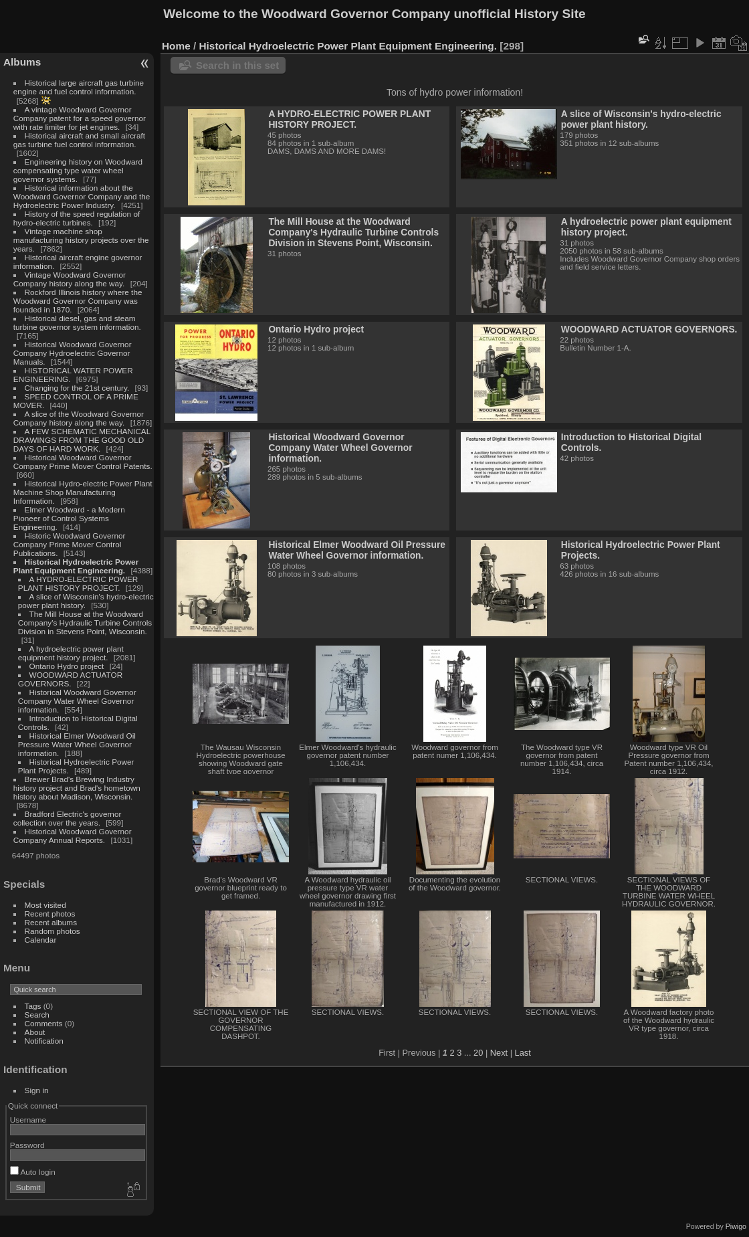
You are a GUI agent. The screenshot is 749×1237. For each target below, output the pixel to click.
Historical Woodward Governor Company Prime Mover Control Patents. (82, 461)
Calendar (41, 939)
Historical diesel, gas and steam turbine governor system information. (77, 322)
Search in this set (237, 65)
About (35, 1032)
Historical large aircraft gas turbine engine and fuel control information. (78, 87)
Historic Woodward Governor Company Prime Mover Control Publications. (69, 544)
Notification (44, 1040)
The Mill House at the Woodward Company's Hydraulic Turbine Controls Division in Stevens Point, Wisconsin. (85, 622)
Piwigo (736, 1226)
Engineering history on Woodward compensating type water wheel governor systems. (77, 170)
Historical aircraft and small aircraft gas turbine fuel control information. (79, 140)
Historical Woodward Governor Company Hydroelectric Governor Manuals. (72, 353)
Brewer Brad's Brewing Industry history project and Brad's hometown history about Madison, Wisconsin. (76, 788)
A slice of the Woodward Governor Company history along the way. (78, 418)
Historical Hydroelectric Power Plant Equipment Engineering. (75, 566)
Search (37, 1014)
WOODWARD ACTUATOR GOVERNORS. (70, 679)
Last (523, 1053)
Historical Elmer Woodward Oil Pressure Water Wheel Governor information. (77, 744)
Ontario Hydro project (66, 666)
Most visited (45, 904)
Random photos (52, 931)
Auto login (33, 1171)
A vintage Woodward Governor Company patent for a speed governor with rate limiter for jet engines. (79, 118)
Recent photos (50, 913)
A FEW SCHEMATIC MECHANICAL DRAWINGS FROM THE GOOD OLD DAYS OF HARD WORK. (81, 440)
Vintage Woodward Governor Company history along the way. (69, 279)
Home (176, 46)
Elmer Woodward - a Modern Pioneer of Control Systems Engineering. (69, 518)
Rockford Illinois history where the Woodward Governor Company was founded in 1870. (77, 301)
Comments (44, 1023)
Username (28, 1119)
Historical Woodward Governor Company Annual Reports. (72, 835)
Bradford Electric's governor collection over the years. (67, 818)
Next (499, 1053)
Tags (33, 1006)
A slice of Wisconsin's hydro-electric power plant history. (641, 119)
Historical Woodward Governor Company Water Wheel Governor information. (77, 701)
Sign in (37, 1090)
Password (27, 1145)
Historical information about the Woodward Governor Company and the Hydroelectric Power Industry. (81, 196)
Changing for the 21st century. (77, 387)
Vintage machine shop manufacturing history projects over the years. (81, 240)
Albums (22, 62)
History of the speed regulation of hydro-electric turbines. (76, 218)
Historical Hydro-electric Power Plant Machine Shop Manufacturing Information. (82, 492)
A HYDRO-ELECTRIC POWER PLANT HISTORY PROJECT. (78, 583)
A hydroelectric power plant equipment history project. (71, 653)
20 (478, 1053)
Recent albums (51, 922)
